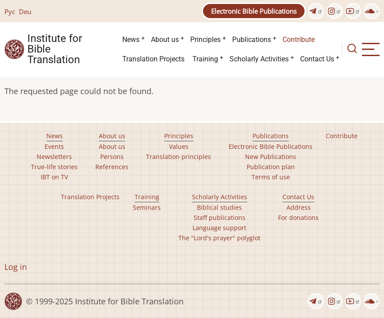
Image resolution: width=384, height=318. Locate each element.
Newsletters (54, 156)
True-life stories (54, 167)
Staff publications (219, 217)
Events (54, 146)
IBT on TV (54, 177)
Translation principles (178, 156)
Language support (219, 227)
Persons (112, 156)
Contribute (298, 39)
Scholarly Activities (259, 59)
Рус (9, 11)
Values (178, 146)
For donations (298, 217)
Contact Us (317, 59)
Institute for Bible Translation (54, 49)
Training (205, 59)
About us (165, 39)
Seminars (147, 207)
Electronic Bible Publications (254, 11)
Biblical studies (219, 207)
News (130, 39)
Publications (251, 39)
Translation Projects (153, 59)
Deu (25, 11)
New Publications (270, 156)
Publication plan (271, 167)
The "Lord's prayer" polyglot (219, 238)
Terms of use (271, 177)
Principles (205, 39)
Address (298, 207)
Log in (15, 266)
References (111, 167)
